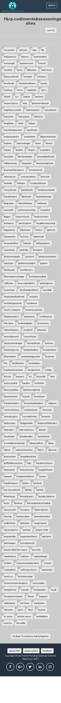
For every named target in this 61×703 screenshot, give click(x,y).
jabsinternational (40, 103)
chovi (19, 90)
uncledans (45, 150)
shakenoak (38, 236)
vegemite (31, 90)
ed (30, 376)
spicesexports (11, 529)
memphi (8, 476)
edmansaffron (36, 443)
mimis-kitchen (41, 509)
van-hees (24, 603)
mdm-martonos (26, 429)
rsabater (25, 556)
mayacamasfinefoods (14, 296)
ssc (16, 96)
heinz (19, 70)
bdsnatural (23, 116)
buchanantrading (37, 276)
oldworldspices (11, 329)
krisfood (38, 483)
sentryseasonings (27, 209)
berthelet (8, 156)
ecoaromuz (9, 289)
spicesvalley (39, 583)
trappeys (43, 596)
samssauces (10, 176)
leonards (46, 416)
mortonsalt (9, 63)
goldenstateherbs (47, 256)
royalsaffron (10, 569)
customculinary (28, 176)
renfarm (8, 563)
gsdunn (44, 263)
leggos (7, 216)
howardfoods (33, 343)
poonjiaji (47, 289)
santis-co (8, 576)
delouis (42, 429)
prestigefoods (28, 543)
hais (29, 463)
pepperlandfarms (28, 536)
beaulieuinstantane (13, 369)
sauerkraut (9, 249)
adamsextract (33, 110)
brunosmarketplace (33, 403)
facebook (49, 356)
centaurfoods (30, 409)
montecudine (22, 516)
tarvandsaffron (11, 243)
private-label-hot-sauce (15, 549)
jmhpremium (10, 356)
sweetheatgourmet (30, 356)
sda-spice (8, 323)
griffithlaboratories (13, 463)
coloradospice (11, 416)
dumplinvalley (26, 436)
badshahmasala (43, 196)
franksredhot (40, 56)
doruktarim (9, 436)
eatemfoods (44, 436)
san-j (43, 90)
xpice (20, 609)
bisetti (49, 143)
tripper (31, 123)
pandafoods (27, 189)
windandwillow (31, 349)
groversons (43, 323)
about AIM (14, 650)
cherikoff (28, 329)
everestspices (11, 103)
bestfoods (9, 83)
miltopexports (43, 243)
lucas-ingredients (26, 283)
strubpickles (40, 589)
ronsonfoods (30, 336)
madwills (8, 183)
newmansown (26, 63)
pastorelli (8, 209)
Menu (52, 6)
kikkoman (31, 70)
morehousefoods (33, 309)
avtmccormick (10, 383)
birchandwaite (25, 156)
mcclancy (25, 509)
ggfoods (51, 229)
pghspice (46, 536)
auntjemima (29, 136)
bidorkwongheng (31, 389)
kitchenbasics (27, 496)
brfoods (49, 343)
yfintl (30, 609)
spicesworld (10, 509)
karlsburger (9, 269)
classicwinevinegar (13, 343)
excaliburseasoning (45, 223)
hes (5, 363)
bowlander (39, 396)
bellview (21, 183)
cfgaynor (52, 403)
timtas (31, 596)
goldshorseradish (26, 263)
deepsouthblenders (47, 423)
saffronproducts (29, 569)
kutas (6, 503)
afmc (52, 376)
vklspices (38, 116)
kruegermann (49, 349)
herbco (38, 229)
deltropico (9, 429)
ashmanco (9, 223)
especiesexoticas (24, 449)
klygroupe (9, 203)
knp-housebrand (12, 489)
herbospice (9, 469)
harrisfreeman (25, 203)
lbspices (18, 503)
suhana (7, 150)
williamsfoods (10, 163)
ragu (34, 50)
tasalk (54, 589)
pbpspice (41, 329)
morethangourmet (13, 130)
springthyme (10, 589)
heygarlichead (45, 469)
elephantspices (11, 316)
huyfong (8, 90)
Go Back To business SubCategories (30, 636)
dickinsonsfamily (12, 256)
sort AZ (51, 30)
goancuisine (10, 456)
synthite (8, 70)
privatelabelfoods (45, 156)
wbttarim (8, 609)
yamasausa (29, 316)
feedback (47, 650)
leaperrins (9, 116)
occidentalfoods (38, 183)
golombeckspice (42, 516)
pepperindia (9, 536)
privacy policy (31, 650)
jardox (26, 483)
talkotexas (25, 229)
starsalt (25, 589)
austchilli (41, 376)
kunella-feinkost (47, 496)
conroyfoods (10, 189)
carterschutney (11, 409)
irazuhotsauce (11, 483)
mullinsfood (9, 523)
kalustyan (8, 263)
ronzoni (47, 563)
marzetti (39, 96)
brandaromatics (11, 403)
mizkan (26, 96)
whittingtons (46, 283)
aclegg (48, 369)
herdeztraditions (27, 83)
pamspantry (9, 236)
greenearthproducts (14, 169)
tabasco (25, 56)
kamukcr (20, 376)
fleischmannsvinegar (14, 276)
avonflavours (26, 269)
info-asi (7, 376)
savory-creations (12, 309)
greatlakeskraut (28, 456)
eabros (7, 449)
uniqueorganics (11, 136)
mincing (7, 516)
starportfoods (22, 216)
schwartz (41, 76)
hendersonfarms (44, 463)
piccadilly (21, 623)
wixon (38, 143)
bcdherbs (39, 383)
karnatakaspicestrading (38, 503)
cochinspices (46, 316)
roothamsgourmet (13, 303)
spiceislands (51, 110)
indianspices (10, 56)
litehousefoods (11, 76)
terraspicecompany (13, 596)
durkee (19, 150)
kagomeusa (9, 229)
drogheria (8, 123)
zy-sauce (8, 616)
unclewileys (34, 363)
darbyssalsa (9, 423)
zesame (41, 609)
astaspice (45, 209)
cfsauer (31, 150)
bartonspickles (11, 389)
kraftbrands (18, 363)
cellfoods (8, 283)
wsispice (33, 296)
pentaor (27, 529)
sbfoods (23, 50)
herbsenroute (27, 469)
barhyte (27, 243)
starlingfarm (42, 616)
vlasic (21, 123)
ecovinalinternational (14, 443)
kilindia (28, 489)
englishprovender (12, 110)
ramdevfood (10, 556)
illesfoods (26, 196)
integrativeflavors (25, 476)
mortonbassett (11, 336)
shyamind (26, 163)
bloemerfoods (11, 396)
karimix (40, 489)
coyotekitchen (29, 416)
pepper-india (42, 529)
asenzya (8, 623)
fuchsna (24, 236)
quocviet (36, 549)
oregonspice (40, 523)
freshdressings (25, 576)
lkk (42, 50)
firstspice (37, 249)
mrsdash (28, 76)
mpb (25, 103)
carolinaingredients (28, 289)
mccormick (9, 50)
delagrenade (26, 423)
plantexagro (10, 543)
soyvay (43, 83)
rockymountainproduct (27, 563)
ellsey (51, 443)
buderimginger (25, 323)
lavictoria (45, 176)
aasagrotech (34, 369)
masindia (23, 249)
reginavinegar (40, 556)
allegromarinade (48, 136)
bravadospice (10, 196)
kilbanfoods (9, 496)
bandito (26, 383)
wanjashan (39, 603)
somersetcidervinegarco (16, 583)
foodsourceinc (41, 216)
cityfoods (47, 409)
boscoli (25, 396)
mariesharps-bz (11, 349)
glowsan (53, 449)
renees (42, 476)
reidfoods (42, 203)
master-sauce (24, 616)
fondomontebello (46, 189)
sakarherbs (47, 569)
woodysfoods (35, 169)
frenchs (42, 63)
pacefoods (32, 130)
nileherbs (24, 523)
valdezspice (9, 603)
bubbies (8, 143)
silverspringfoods (44, 163)
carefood (29, 256)
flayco (41, 449)
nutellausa (32, 303)
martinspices (25, 223)
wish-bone (46, 70)
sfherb (7, 96)
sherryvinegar (23, 143)
